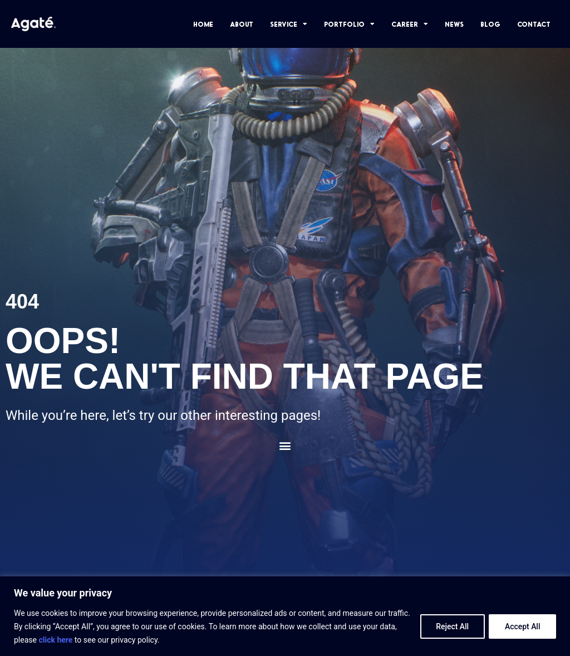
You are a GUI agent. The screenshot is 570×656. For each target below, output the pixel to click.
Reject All (451, 626)
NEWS (454, 24)
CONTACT (534, 24)
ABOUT (241, 24)
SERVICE (288, 24)
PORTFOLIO (349, 24)
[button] (285, 446)
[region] (285, 616)
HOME (203, 24)
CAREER (409, 24)
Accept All (522, 626)
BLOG (490, 24)
